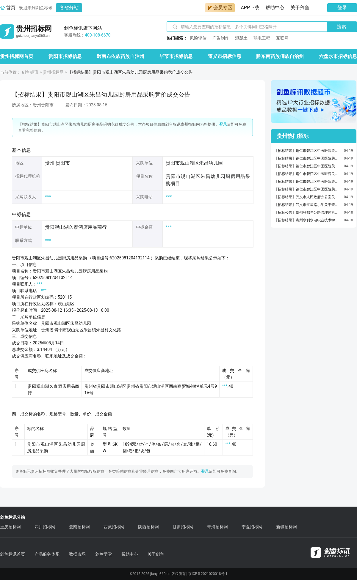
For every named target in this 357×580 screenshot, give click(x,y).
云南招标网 (79, 526)
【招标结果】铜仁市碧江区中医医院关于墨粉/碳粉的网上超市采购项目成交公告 (307, 174)
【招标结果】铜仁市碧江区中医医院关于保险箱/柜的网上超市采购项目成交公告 (307, 181)
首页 (10, 7)
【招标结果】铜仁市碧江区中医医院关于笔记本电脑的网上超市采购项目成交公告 (307, 189)
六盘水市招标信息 (338, 56)
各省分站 (69, 7)
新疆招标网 (286, 526)
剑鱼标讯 (30, 72)
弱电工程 (261, 38)
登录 (342, 7)
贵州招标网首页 (16, 56)
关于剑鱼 (299, 7)
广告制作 (220, 38)
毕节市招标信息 (176, 56)
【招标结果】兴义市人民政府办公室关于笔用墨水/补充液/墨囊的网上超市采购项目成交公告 (307, 197)
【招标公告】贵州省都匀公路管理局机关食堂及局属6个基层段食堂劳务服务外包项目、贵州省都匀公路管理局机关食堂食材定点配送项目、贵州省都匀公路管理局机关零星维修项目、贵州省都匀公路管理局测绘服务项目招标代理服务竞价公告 (307, 212)
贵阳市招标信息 (65, 56)
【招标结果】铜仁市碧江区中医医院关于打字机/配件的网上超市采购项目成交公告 (307, 158)
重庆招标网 (10, 526)
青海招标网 (217, 526)
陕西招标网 (148, 526)
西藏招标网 (114, 526)
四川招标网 (45, 526)
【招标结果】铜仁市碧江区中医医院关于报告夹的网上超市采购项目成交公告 (307, 151)
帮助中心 (274, 7)
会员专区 (219, 7)
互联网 (282, 38)
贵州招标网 (53, 72)
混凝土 (241, 38)
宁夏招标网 (252, 526)
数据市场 (77, 554)
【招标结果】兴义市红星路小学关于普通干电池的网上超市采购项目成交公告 (307, 205)
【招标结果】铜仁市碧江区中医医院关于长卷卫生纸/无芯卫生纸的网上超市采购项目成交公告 (307, 166)
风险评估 (198, 38)
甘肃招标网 (183, 526)
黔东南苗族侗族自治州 (280, 56)
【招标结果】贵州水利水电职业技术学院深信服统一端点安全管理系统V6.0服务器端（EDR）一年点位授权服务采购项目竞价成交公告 (307, 220)
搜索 (341, 26)
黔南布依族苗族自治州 (120, 56)
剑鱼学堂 (103, 554)
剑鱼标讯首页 (12, 554)
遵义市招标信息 (224, 56)
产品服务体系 (47, 554)
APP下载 (250, 7)
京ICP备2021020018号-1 (207, 574)
